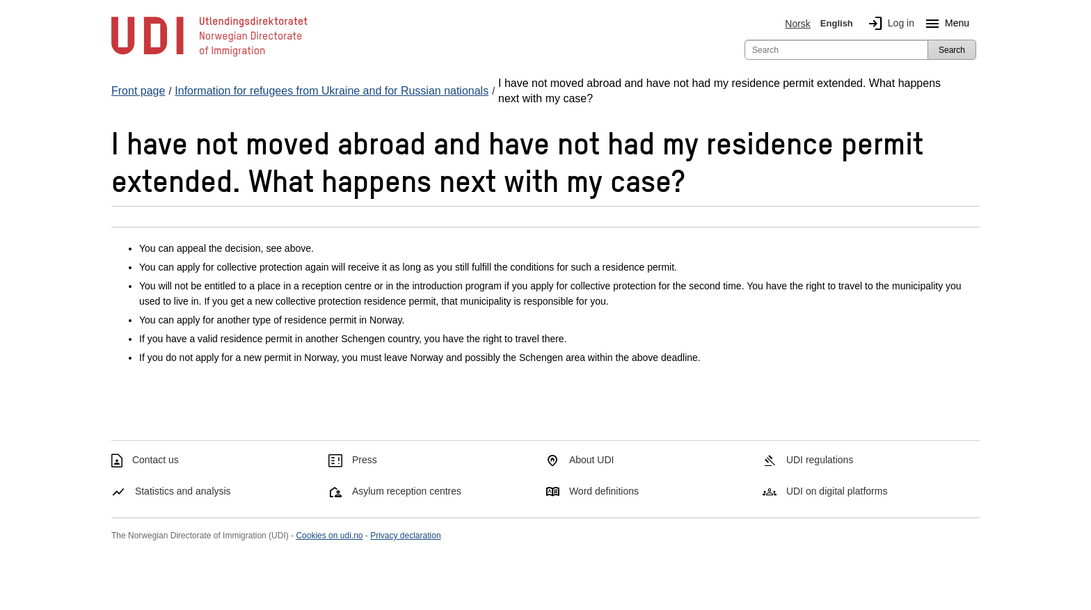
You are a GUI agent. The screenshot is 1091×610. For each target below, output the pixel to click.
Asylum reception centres (406, 491)
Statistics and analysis (183, 491)
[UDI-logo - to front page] (209, 55)
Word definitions (604, 491)
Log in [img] (888, 23)
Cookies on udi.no (329, 535)
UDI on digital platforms (837, 491)
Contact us (155, 459)
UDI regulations (820, 459)
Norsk (798, 23)
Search (952, 50)
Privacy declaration (405, 535)
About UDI (591, 459)
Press (364, 459)
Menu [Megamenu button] (944, 23)
